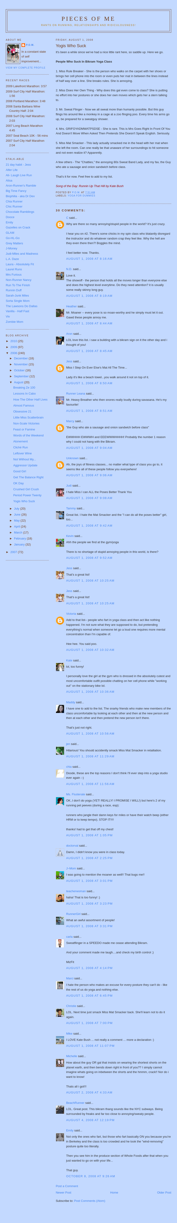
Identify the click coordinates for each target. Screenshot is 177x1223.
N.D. (69, 269)
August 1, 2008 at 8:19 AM (89, 295)
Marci (70, 978)
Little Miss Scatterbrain (28, 417)
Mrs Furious (14, 274)
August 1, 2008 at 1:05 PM (89, 835)
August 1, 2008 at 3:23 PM (89, 903)
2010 (14, 341)
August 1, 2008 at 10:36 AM (90, 691)
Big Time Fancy (16, 191)
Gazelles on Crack (18, 227)
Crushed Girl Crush (26, 489)
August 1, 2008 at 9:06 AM (89, 475)
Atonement (20, 441)
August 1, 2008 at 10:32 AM (90, 650)
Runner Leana (75, 393)
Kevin (70, 536)
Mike (69, 1033)
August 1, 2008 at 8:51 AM (89, 410)
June (17, 514)
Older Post (164, 1192)
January (20, 544)
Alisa (9, 180)
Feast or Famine (24, 429)
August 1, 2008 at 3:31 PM (89, 926)
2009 (14, 347)
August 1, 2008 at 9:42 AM (89, 525)
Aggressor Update (25, 465)
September (22, 376)
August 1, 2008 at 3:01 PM (89, 881)
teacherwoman (76, 891)
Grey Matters (14, 243)
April (17, 526)
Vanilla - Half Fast (17, 311)
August (19, 382)
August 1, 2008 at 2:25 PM (89, 858)
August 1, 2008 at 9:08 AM (89, 498)
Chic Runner (14, 206)
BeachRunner (75, 1103)
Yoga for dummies (81, 195)
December (21, 358)
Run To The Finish (18, 285)
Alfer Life (12, 170)
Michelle (71, 1056)
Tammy (71, 508)
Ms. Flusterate (75, 794)
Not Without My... (24, 459)
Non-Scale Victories (26, 423)
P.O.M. (30, 45)
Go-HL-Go (13, 238)
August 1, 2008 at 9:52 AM (89, 558)
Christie (71, 1006)
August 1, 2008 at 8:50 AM (89, 383)
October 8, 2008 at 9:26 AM (90, 1176)
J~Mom (71, 868)
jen (68, 744)
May (17, 520)
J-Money (11, 248)
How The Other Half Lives (30, 399)
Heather (71, 306)
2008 (14, 353)
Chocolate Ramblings (20, 211)
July (17, 508)
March (18, 532)
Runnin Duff (13, 290)
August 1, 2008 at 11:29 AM (90, 756)
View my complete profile (26, 67)
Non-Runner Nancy (18, 280)
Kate (69, 660)
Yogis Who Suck (24, 501)
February (20, 538)
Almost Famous (23, 405)
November (21, 364)
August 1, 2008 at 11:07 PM (90, 1045)
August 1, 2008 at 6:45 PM (89, 995)
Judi (69, 485)
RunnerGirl (73, 914)
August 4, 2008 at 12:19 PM (90, 1120)
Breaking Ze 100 (24, 387)
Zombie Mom (14, 321)
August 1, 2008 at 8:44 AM (89, 323)
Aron (69, 333)
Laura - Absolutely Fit (20, 264)
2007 (14, 552)
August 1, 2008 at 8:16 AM (89, 258)
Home (114, 1192)
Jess (69, 361)
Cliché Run (20, 447)
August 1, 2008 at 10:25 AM (90, 580)
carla (69, 936)
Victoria (71, 613)
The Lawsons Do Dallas (21, 306)
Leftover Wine (22, 453)
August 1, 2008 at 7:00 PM (89, 1023)
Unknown (72, 458)
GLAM (10, 232)
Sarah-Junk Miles (17, 295)
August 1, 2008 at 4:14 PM (89, 968)
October (20, 370)
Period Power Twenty (27, 495)
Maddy (70, 702)
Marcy (70, 421)
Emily (70, 1130)
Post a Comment (67, 1186)
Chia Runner (14, 201)
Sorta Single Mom (18, 301)
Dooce (10, 217)
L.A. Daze (12, 259)
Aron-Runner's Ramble (21, 185)
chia (69, 766)
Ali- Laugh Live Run (19, 175)
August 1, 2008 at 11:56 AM (90, 784)
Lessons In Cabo (24, 393)
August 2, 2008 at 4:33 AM (89, 1092)
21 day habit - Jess (18, 164)
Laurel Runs (14, 269)
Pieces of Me (88, 18)
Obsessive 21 (22, 411)
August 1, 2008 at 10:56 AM (90, 733)
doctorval (72, 845)
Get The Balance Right (28, 477)
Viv (8, 316)
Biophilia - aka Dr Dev (20, 196)
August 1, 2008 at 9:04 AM (89, 448)
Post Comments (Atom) (89, 1201)
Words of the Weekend (28, 435)
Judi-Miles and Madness (22, 253)
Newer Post (63, 1192)
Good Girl (19, 471)
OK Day (18, 483)
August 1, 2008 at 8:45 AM (89, 351)
